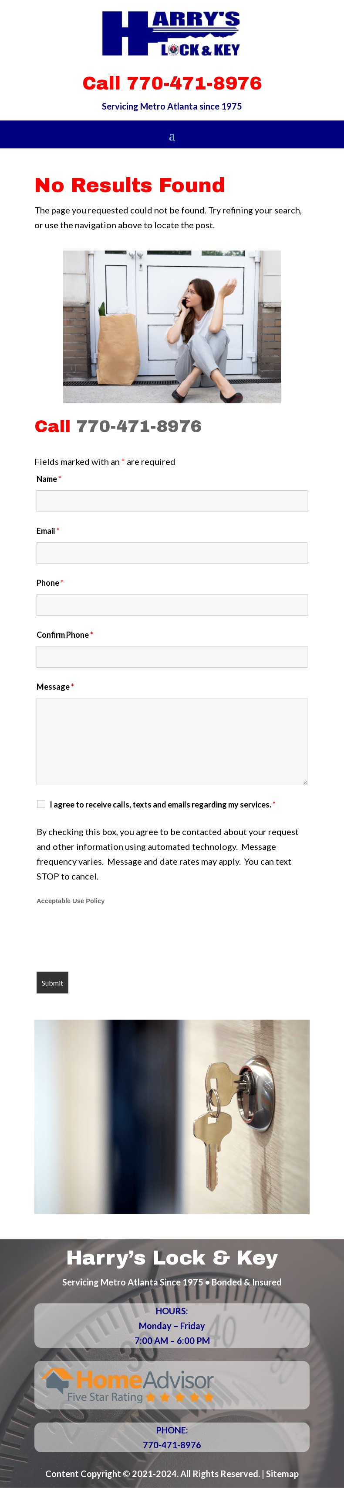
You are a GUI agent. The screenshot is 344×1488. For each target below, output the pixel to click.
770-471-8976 (139, 426)
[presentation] (103, 939)
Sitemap (282, 1473)
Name (49, 479)
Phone (50, 583)
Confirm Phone (65, 634)
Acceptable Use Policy (71, 900)
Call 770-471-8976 (172, 83)
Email (48, 531)
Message (55, 686)
